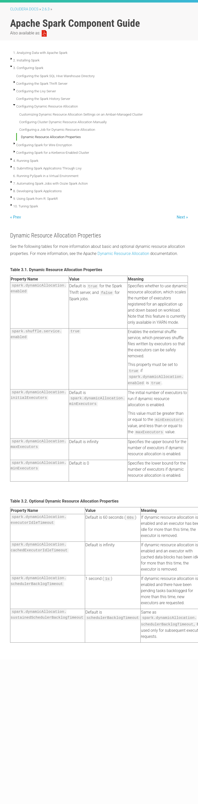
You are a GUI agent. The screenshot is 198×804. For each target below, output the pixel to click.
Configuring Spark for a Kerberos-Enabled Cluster (52, 152)
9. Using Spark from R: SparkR (35, 199)
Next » (182, 217)
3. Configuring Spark (28, 68)
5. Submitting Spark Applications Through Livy (47, 168)
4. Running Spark (25, 161)
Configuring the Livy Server (36, 91)
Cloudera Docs (24, 9)
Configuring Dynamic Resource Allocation (47, 106)
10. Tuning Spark (25, 206)
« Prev (15, 217)
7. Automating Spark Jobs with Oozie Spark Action (50, 183)
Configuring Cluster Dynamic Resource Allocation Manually (63, 122)
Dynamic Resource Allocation (123, 253)
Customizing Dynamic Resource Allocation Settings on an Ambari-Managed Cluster (81, 114)
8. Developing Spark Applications (37, 191)
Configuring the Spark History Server (43, 99)
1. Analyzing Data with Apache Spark (40, 53)
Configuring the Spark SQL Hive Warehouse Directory (55, 76)
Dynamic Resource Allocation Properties (51, 137)
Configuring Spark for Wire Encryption (44, 145)
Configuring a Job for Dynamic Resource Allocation (57, 129)
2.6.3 (46, 9)
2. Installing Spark (26, 60)
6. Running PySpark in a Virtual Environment (46, 176)
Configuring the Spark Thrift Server (41, 83)
